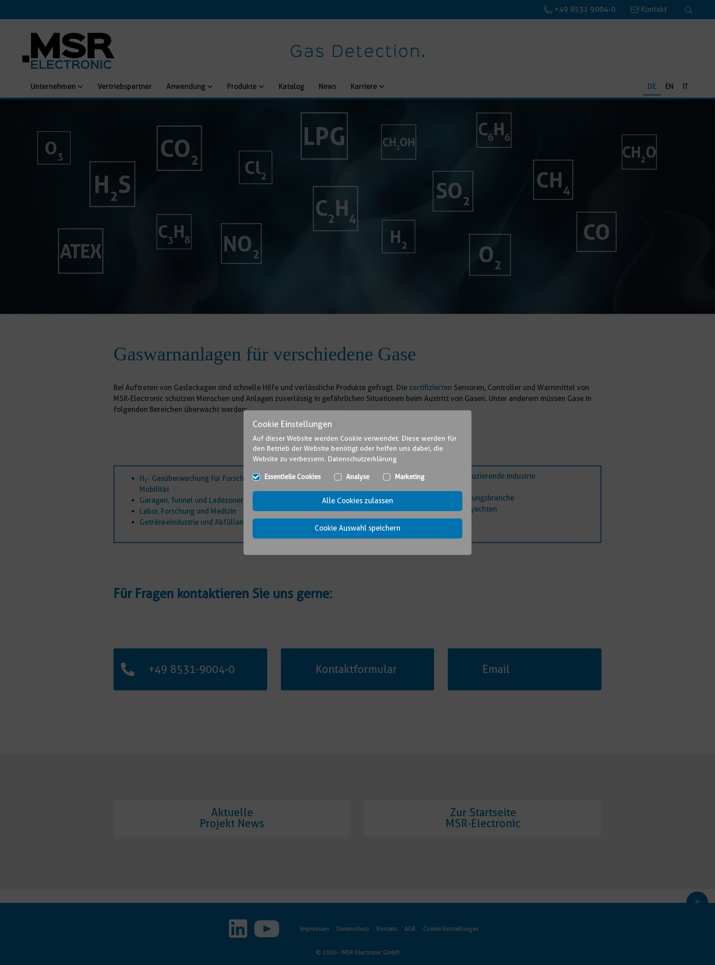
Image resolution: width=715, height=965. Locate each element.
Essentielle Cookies (292, 476)
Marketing (410, 476)
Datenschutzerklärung (362, 459)
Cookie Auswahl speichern (357, 528)
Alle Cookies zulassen (357, 500)
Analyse (357, 476)
